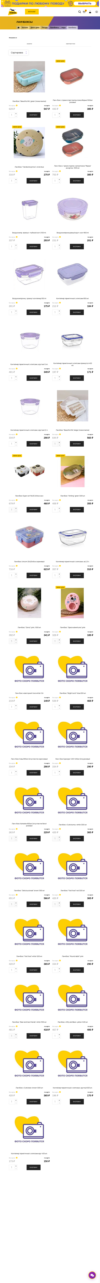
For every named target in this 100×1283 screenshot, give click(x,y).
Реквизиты (38, 1220)
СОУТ (36, 1224)
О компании (39, 1198)
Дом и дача (35, 28)
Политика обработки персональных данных (27, 1261)
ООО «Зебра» (25, 1271)
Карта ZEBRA (66, 1198)
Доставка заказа (68, 1205)
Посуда (44, 28)
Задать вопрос (40, 1212)
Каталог (32, 12)
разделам (29, 43)
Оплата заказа (67, 1202)
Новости (37, 1208)
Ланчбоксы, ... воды (58, 28)
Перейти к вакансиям (43, 1216)
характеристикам (70, 43)
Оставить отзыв (67, 1209)
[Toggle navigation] (96, 12)
